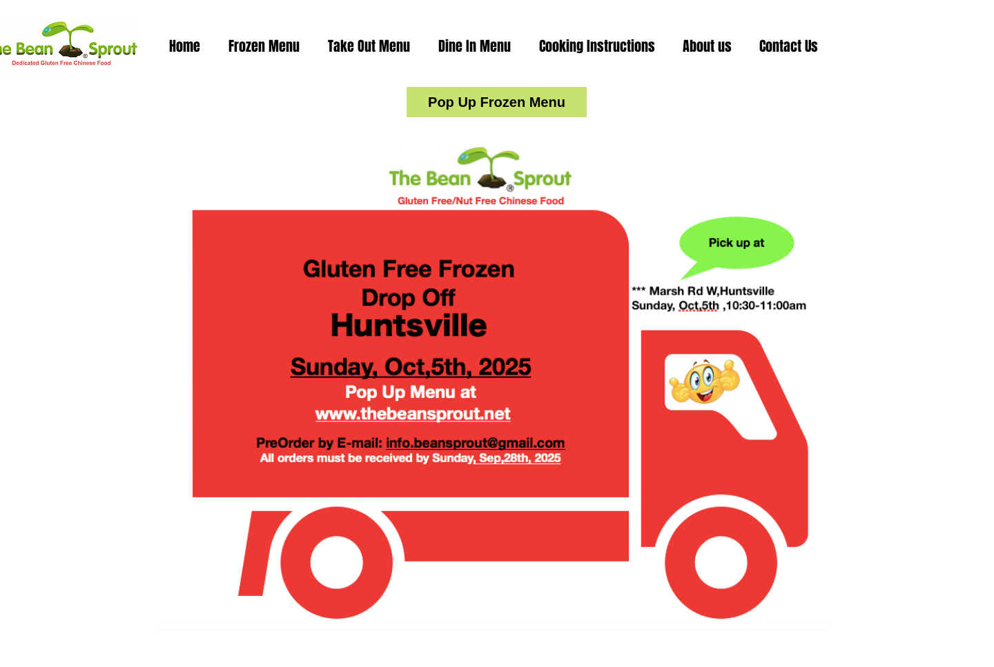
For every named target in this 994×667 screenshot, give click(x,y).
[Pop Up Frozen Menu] (497, 102)
